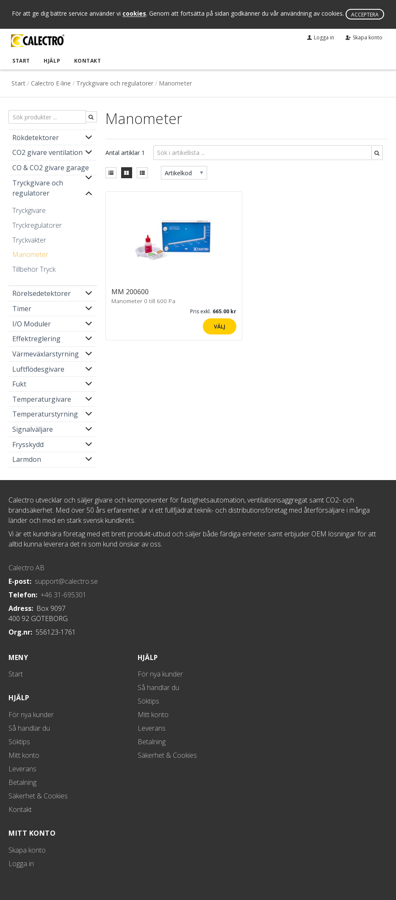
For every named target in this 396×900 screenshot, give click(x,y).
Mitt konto (23, 755)
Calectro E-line (51, 83)
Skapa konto (27, 850)
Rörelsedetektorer (41, 293)
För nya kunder (31, 714)
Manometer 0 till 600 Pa (143, 300)
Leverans (22, 768)
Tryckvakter (29, 239)
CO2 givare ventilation (47, 152)
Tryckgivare (29, 210)
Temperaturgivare (41, 398)
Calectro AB (26, 567)
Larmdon (26, 459)
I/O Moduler (31, 323)
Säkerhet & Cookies (38, 796)
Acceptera (365, 14)
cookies (134, 14)
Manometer (30, 254)
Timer (21, 308)
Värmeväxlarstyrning (45, 353)
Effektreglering (36, 338)
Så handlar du (29, 728)
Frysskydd (28, 444)
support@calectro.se (66, 580)
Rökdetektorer (35, 137)
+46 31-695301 (63, 594)
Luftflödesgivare (38, 368)
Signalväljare (32, 428)
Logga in (21, 863)
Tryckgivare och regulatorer (114, 83)
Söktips (19, 741)
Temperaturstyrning (45, 414)
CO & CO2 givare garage (50, 167)
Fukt (19, 383)
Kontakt (85, 60)
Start (20, 60)
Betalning (22, 782)
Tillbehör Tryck (33, 268)
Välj (219, 326)
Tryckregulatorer (37, 224)
